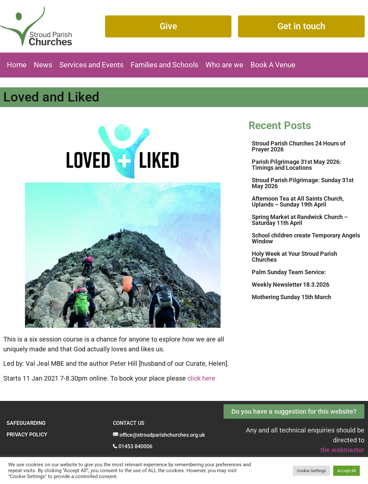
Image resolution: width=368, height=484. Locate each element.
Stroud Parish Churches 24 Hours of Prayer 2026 (298, 146)
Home (17, 65)
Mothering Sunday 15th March (291, 297)
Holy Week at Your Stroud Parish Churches (294, 256)
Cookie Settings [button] (311, 470)
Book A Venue (272, 65)
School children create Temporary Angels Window (306, 238)
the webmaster (342, 450)
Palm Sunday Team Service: (289, 272)
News (43, 65)
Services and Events (91, 65)
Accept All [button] (346, 470)
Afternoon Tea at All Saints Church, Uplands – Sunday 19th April (298, 201)
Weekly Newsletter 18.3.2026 (290, 284)
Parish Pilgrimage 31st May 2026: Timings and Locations (296, 164)
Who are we (224, 65)
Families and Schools (164, 65)
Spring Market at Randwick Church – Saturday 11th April (300, 219)
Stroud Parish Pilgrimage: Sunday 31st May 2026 (303, 183)
